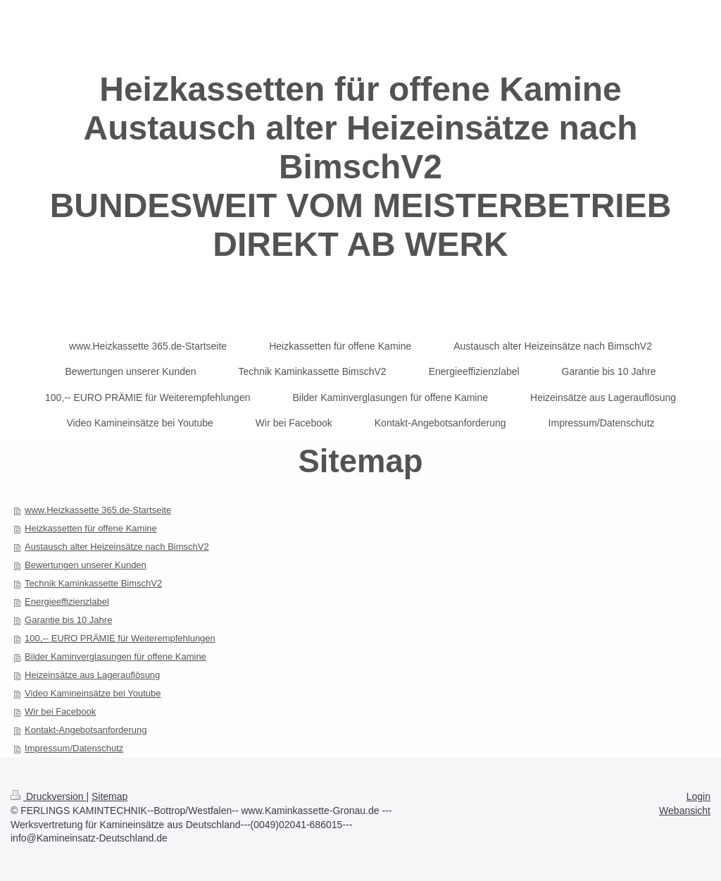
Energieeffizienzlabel (67, 601)
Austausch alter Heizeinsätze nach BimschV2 (117, 546)
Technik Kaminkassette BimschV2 (93, 583)
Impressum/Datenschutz (74, 748)
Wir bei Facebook (60, 711)
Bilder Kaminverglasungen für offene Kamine (115, 656)
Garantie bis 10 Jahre (68, 620)
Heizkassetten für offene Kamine (91, 528)
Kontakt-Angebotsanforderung (85, 730)
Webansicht (684, 810)
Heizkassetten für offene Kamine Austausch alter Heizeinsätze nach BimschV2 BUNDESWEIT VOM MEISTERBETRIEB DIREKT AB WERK (361, 166)
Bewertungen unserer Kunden (85, 565)
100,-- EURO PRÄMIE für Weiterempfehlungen (120, 638)
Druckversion (48, 796)
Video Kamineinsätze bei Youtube (93, 693)
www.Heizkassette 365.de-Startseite (98, 510)
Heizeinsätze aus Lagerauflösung (92, 675)
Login (698, 796)
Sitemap (109, 796)
